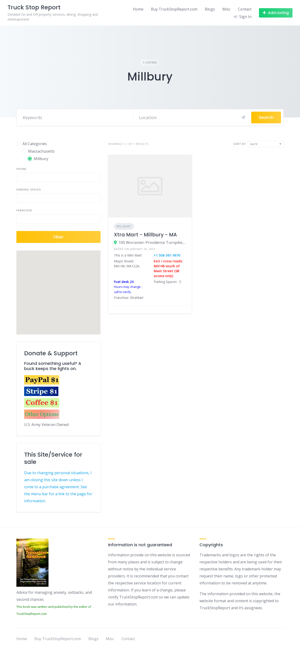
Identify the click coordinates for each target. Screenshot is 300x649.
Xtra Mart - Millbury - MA (145, 234)
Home (138, 9)
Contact (244, 9)
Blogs (210, 9)
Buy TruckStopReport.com (174, 9)
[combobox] (266, 144)
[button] (58, 288)
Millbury (124, 226)
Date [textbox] (254, 144)
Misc (226, 9)
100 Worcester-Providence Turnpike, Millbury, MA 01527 (152, 242)
